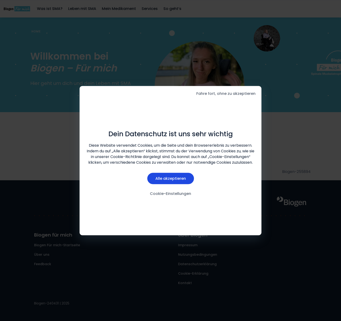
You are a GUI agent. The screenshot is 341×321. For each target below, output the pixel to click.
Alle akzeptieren (170, 178)
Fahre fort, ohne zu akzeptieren (226, 93)
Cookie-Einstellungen (170, 193)
